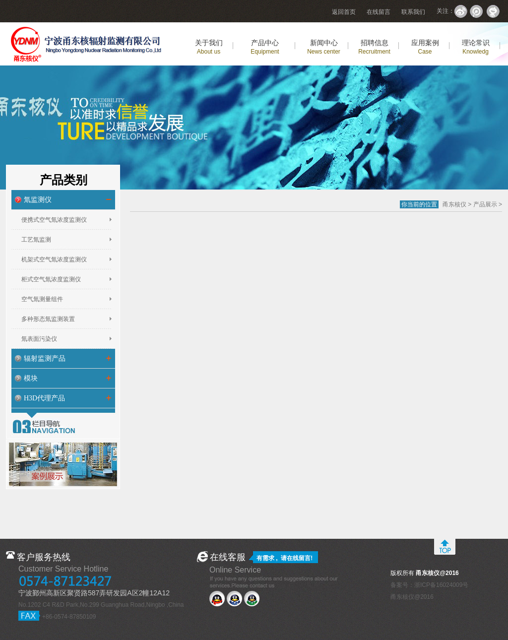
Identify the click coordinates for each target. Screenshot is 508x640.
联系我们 (413, 11)
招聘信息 (374, 47)
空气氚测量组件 (42, 299)
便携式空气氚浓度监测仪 (54, 219)
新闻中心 (323, 47)
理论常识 (476, 47)
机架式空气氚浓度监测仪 (54, 259)
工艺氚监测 (36, 239)
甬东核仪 (454, 204)
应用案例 (425, 47)
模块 (31, 378)
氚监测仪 (38, 199)
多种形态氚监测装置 (48, 319)
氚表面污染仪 (39, 338)
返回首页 (344, 11)
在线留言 (378, 11)
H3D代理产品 (44, 398)
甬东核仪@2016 (412, 596)
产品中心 (265, 47)
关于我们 (209, 47)
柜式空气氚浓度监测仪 (51, 279)
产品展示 (485, 204)
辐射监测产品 (44, 358)
